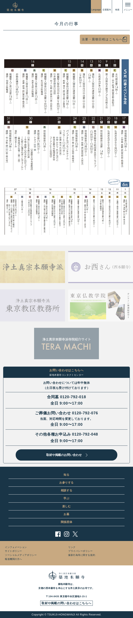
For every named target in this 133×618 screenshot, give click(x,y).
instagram (66, 534)
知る (66, 474)
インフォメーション (16, 547)
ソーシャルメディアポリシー (21, 555)
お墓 (66, 514)
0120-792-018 (73, 397)
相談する (66, 490)
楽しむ (66, 506)
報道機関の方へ (13, 559)
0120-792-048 (85, 434)
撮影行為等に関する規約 (81, 555)
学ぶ (66, 498)
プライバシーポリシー (80, 551)
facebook (58, 534)
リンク (72, 547)
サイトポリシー (13, 551)
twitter (75, 534)
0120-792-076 (85, 413)
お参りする (66, 482)
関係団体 (66, 522)
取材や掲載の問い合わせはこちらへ (66, 603)
